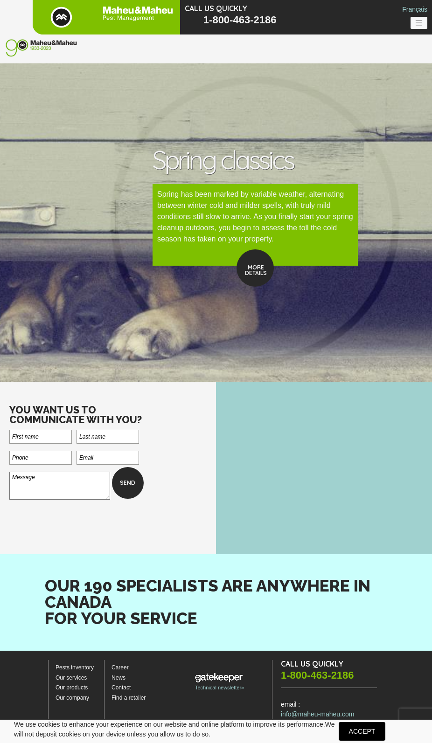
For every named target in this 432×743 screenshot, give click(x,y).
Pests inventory (75, 667)
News (118, 677)
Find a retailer (128, 698)
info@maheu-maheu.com (317, 714)
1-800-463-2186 (240, 20)
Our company (72, 698)
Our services (71, 677)
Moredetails (256, 270)
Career (120, 667)
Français (414, 9)
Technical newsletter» (219, 681)
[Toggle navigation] (419, 23)
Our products (72, 687)
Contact (121, 687)
